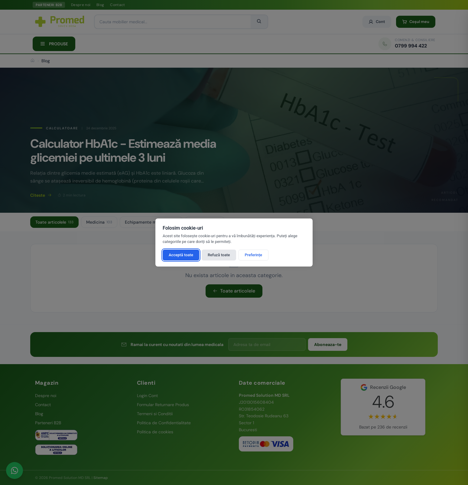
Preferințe (253, 255)
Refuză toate (219, 255)
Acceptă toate (181, 255)
